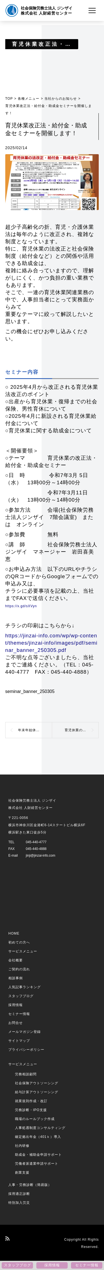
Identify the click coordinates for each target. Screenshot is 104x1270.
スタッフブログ (21, 996)
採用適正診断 (19, 1194)
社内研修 (22, 1146)
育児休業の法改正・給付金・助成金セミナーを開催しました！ (82, 730)
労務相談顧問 (26, 1074)
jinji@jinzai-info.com (40, 855)
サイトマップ (19, 1041)
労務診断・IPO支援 (31, 1110)
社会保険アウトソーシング (36, 1083)
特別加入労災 (19, 1203)
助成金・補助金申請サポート (38, 1155)
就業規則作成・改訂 (31, 1101)
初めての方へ (19, 942)
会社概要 (15, 960)
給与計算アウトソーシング (36, 1092)
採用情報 (15, 1005)
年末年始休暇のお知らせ (35, 730)
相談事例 (15, 978)
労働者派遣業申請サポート (36, 1164)
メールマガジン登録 (24, 1032)
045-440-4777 (36, 842)
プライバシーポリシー (26, 1050)
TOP (9, 99)
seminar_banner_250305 (30, 691)
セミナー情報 (19, 1014)
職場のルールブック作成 (35, 1119)
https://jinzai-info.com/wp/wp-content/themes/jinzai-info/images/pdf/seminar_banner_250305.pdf (51, 643)
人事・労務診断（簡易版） (30, 1185)
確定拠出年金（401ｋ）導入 (38, 1137)
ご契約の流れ (19, 969)
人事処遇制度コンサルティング (40, 1128)
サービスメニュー (22, 951)
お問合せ (15, 1023)
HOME (13, 933)
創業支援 (22, 1172)
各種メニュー (28, 99)
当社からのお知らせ (60, 99)
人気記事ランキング (24, 987)
